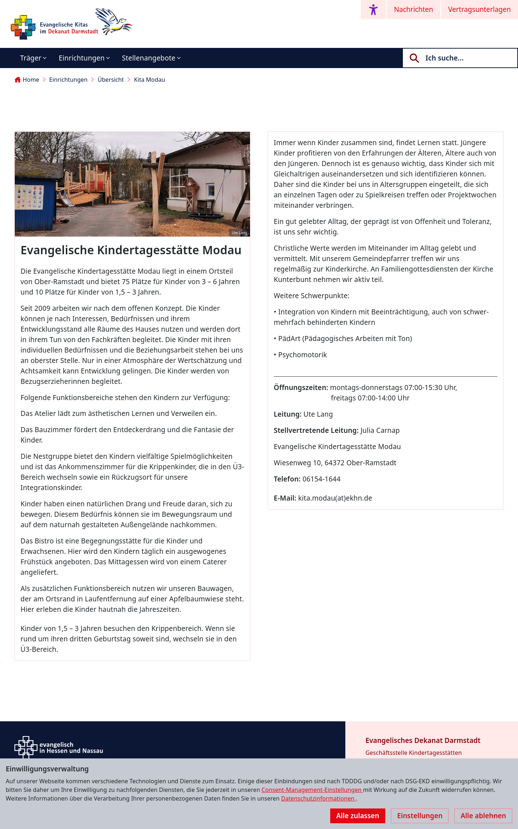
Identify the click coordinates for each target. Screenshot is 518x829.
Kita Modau (149, 80)
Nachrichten (413, 9)
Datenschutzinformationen (318, 798)
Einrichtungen (82, 58)
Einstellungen (419, 815)
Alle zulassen (357, 815)
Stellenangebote (149, 58)
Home (26, 80)
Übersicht (110, 80)
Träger (30, 58)
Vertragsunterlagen (479, 9)
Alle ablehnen (483, 815)
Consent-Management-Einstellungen (312, 790)
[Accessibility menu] (373, 9)
